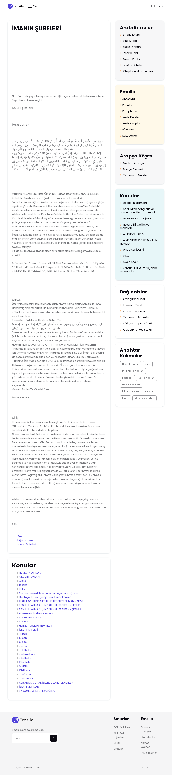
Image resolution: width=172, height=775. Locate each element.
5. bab (23, 638)
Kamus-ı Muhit (131, 305)
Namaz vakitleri (145, 745)
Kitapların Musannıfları (136, 71)
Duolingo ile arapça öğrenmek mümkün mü (45, 597)
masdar (23, 621)
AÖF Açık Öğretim (119, 735)
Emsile (29, 767)
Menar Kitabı (130, 59)
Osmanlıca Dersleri (134, 175)
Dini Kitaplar (148, 737)
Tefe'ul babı (26, 674)
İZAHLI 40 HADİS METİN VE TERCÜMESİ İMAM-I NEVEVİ (52, 601)
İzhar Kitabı (129, 53)
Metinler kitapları (133, 370)
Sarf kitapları (146, 377)
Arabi (20, 536)
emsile (149, 391)
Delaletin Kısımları (133, 203)
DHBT (117, 743)
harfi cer (127, 377)
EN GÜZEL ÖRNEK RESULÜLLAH (37, 691)
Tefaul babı (26, 678)
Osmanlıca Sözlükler (135, 317)
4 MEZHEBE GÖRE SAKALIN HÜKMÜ (138, 242)
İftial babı (24, 662)
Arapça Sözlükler (132, 299)
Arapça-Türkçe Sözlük (136, 329)
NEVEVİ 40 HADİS (30, 572)
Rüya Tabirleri (149, 752)
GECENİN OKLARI (29, 576)
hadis (125, 398)
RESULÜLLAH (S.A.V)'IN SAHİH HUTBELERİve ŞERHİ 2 (50, 609)
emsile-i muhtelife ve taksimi (36, 613)
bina (147, 364)
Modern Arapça (132, 163)
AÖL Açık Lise (122, 727)
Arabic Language (132, 311)
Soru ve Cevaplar (146, 729)
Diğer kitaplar (25, 540)
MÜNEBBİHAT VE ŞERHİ (136, 218)
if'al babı (24, 646)
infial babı (25, 658)
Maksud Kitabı (130, 47)
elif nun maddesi (144, 398)
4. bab (23, 634)
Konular (126, 105)
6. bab (23, 642)
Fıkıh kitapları (130, 391)
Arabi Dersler (130, 117)
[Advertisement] (58, 59)
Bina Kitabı (128, 41)
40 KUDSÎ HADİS (132, 234)
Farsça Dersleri (131, 169)
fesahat (24, 585)
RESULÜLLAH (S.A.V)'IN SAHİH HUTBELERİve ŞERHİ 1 (49, 605)
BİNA (124, 256)
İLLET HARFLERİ (28, 629)
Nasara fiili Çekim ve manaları (134, 226)
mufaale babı (27, 654)
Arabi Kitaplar (130, 123)
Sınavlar (118, 748)
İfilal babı (24, 670)
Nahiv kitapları (131, 384)
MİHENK (23, 666)
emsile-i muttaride (30, 617)
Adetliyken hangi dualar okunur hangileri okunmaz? (137, 210)
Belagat (23, 589)
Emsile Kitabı (130, 34)
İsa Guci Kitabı (131, 65)
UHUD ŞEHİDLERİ (132, 249)
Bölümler (127, 129)
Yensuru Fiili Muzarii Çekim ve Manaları (138, 269)
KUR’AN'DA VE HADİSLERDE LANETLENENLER (46, 682)
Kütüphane (128, 111)
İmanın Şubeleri (26, 544)
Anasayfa (127, 99)
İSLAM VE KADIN (29, 686)
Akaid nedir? (129, 262)
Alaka (22, 581)
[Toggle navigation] (34, 6)
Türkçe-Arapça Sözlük (136, 323)
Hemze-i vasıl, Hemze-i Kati (35, 625)
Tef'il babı (25, 650)
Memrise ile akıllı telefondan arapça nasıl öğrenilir (49, 593)
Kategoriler (128, 135)
